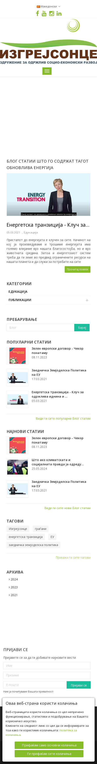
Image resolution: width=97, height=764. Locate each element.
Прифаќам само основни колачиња (49, 745)
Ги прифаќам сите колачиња (49, 753)
